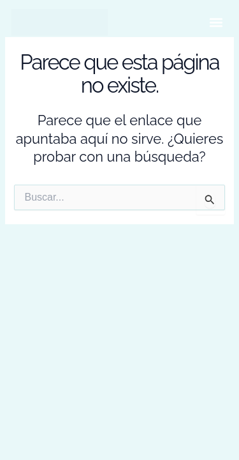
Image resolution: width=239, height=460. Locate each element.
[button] (215, 22)
